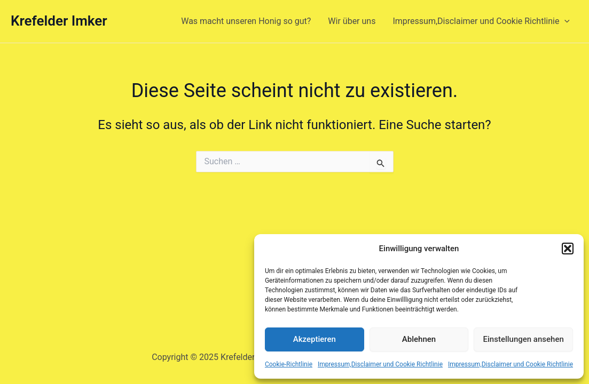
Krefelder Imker (59, 21)
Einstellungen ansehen (523, 339)
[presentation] (564, 21)
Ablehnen (419, 339)
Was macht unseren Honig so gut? (246, 21)
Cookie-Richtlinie (288, 364)
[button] (567, 248)
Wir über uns (351, 21)
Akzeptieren (314, 339)
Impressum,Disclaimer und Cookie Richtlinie (380, 364)
